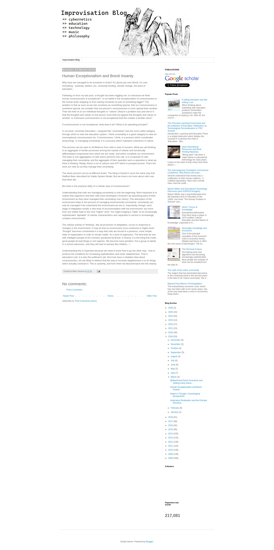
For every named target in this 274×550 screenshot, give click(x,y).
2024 (171, 316)
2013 (171, 437)
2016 (171, 425)
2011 (171, 446)
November (176, 344)
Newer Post (68, 296)
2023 (171, 320)
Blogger (149, 541)
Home (110, 296)
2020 (171, 332)
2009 (171, 454)
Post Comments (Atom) (86, 301)
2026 (171, 308)
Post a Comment (74, 290)
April (173, 373)
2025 (171, 312)
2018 (171, 417)
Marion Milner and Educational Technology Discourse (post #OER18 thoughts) (187, 190)
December (176, 340)
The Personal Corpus (192, 249)
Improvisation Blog (71, 60)
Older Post (152, 296)
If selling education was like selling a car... (194, 101)
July (173, 360)
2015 (171, 429)
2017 (171, 421)
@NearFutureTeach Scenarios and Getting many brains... (186, 381)
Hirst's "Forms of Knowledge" (189, 208)
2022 (171, 324)
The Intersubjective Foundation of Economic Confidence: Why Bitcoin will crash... (188, 171)
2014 (171, 433)
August (174, 356)
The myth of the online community (183, 270)
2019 (171, 336)
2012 (171, 442)
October (175, 348)
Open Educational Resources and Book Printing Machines (191, 149)
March (174, 377)
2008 (171, 458)
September (176, 352)
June (173, 364)
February (175, 408)
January (175, 412)
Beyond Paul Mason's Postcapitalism (185, 283)
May (173, 368)
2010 (171, 450)
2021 (171, 328)
